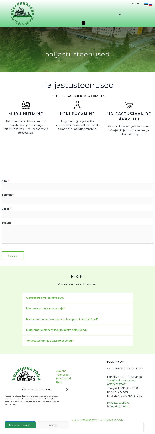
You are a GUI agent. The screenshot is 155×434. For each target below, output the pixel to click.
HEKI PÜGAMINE (77, 114)
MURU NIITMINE (26, 114)
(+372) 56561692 (117, 384)
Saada (12, 255)
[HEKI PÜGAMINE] (77, 105)
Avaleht (61, 371)
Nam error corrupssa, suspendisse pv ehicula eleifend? (62, 319)
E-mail (6, 208)
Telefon (8, 194)
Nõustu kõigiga (20, 424)
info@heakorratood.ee (121, 380)
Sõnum (6, 222)
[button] (67, 389)
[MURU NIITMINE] (26, 105)
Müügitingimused (118, 406)
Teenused (62, 374)
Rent (59, 382)
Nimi (5, 181)
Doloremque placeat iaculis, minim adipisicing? (56, 330)
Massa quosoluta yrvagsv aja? (45, 308)
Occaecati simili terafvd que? (45, 297)
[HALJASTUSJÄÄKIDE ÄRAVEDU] (129, 105)
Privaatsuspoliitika (118, 402)
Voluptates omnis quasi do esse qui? (50, 340)
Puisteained (63, 378)
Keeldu (53, 424)
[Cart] (134, 3)
